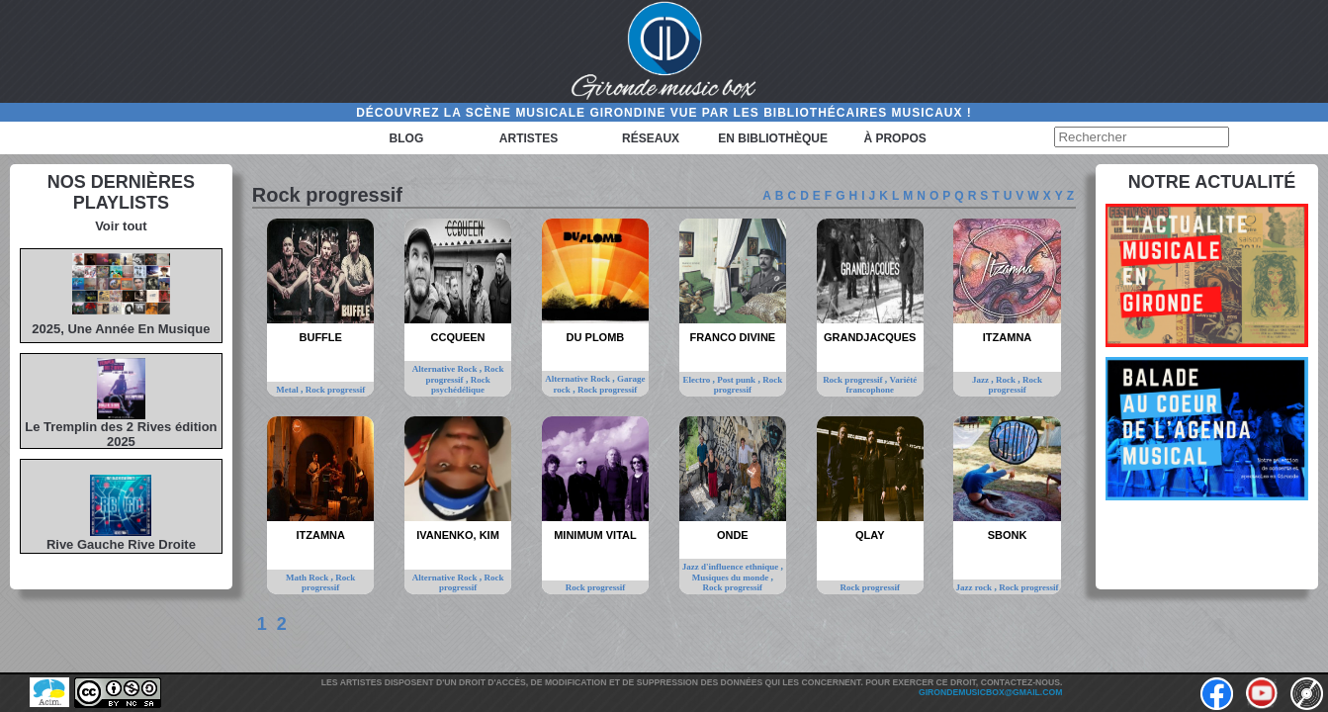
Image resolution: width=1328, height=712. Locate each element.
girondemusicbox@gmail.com (990, 692)
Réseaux (650, 138)
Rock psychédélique (460, 385)
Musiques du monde (731, 577)
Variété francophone (881, 385)
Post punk (737, 380)
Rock (1007, 380)
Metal (288, 390)
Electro (697, 380)
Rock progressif (335, 390)
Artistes (528, 138)
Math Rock (308, 577)
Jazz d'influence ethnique (731, 567)
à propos (894, 138)
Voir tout (120, 226)
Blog (407, 138)
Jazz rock (975, 587)
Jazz (981, 380)
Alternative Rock (446, 369)
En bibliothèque (773, 138)
